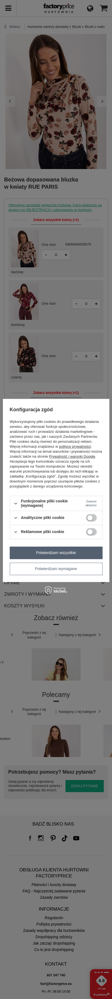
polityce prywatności (75, 447)
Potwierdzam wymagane (56, 568)
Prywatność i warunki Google (72, 457)
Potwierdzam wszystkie (56, 552)
